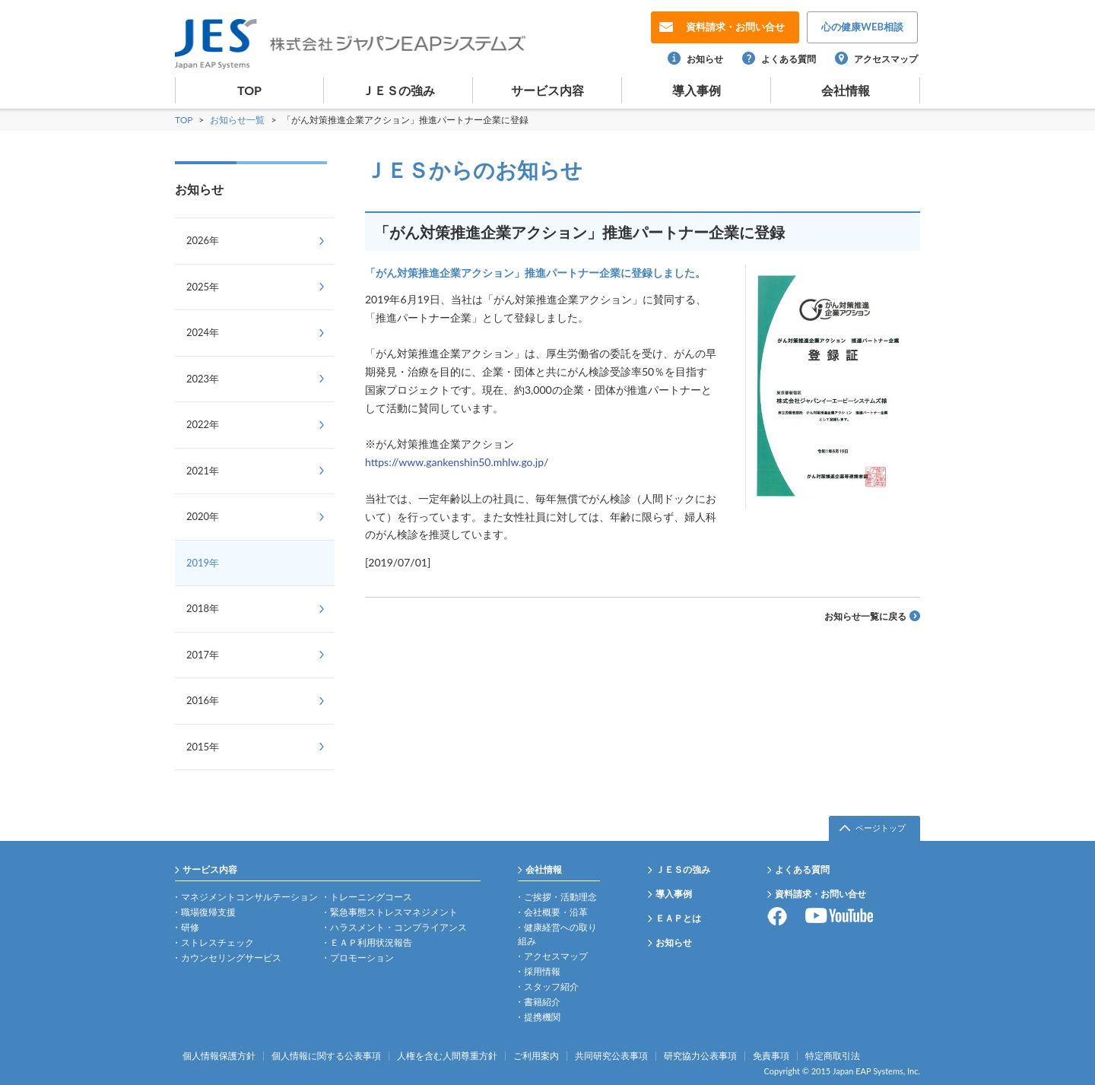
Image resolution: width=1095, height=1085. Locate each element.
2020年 (202, 516)
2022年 (202, 424)
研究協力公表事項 (700, 1056)
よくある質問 (788, 59)
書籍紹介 (542, 1001)
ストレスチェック (217, 942)
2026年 (202, 240)
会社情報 (845, 90)
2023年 (202, 379)
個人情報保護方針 (219, 1056)
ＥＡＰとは (678, 918)
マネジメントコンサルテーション (249, 897)
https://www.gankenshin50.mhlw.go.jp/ (456, 461)
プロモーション (362, 957)
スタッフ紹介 (551, 986)
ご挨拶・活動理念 (560, 897)
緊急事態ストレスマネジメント (394, 912)
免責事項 (771, 1056)
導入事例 (696, 90)
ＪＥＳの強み (398, 90)
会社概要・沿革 (556, 912)
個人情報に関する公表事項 (326, 1056)
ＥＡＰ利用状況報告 (371, 942)
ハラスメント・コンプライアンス (398, 927)
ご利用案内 (536, 1056)
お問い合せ (735, 27)
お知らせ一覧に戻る (865, 616)
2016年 (202, 700)
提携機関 (542, 1017)
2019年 (202, 563)
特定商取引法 (832, 1056)
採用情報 (542, 971)
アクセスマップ (886, 59)
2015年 (202, 747)
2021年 (202, 471)
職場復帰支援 (208, 912)
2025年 (202, 287)
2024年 (202, 332)
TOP (249, 90)
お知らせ (705, 59)
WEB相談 (862, 27)
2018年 (202, 608)
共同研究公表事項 (611, 1056)
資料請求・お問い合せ (820, 893)
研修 (190, 927)
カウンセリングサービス (231, 957)
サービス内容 (547, 90)
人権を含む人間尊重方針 (447, 1056)
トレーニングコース (371, 897)
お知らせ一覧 (238, 119)
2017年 (202, 655)
